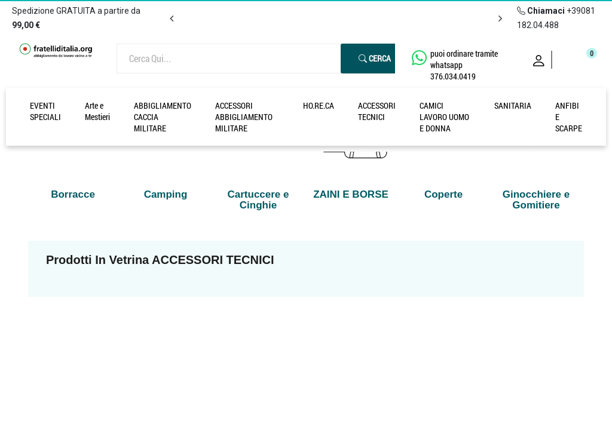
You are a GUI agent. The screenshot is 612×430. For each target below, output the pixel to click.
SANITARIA (512, 105)
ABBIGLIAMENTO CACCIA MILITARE (162, 117)
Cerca (375, 58)
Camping (166, 194)
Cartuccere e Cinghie (258, 200)
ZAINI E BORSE (350, 194)
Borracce (73, 194)
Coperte (443, 194)
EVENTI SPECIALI (45, 111)
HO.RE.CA (318, 105)
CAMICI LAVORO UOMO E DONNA (444, 117)
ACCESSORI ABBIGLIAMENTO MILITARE (244, 117)
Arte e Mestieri (97, 111)
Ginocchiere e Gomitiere (536, 200)
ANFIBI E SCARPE (568, 117)
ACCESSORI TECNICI (377, 111)
